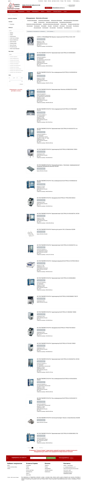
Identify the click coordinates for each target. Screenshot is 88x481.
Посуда (28, 11)
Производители (29, 471)
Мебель (42, 11)
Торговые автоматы (49, 470)
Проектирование (12, 11)
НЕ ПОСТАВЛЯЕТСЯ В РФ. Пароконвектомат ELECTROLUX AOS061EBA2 (56, 53)
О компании (40, 0)
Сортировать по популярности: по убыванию (36, 31)
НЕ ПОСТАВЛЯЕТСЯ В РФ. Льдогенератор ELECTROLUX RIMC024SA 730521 (57, 149)
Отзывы (61, 0)
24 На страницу (50, 31)
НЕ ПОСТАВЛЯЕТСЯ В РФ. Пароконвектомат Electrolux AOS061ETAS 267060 (57, 89)
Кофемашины (47, 471)
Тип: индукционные (40, 116)
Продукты (49, 11)
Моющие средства (57, 11)
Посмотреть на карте (67, 473)
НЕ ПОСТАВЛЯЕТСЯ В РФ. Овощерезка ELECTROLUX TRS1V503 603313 (56, 198)
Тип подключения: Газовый (42, 137)
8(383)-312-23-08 (36, 5)
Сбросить (21, 84)
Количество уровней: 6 (41, 57)
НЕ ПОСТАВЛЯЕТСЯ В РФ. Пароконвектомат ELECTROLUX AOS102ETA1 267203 (58, 213)
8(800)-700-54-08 (26, 5)
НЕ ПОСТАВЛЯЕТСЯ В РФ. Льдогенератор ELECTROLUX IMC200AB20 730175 (57, 296)
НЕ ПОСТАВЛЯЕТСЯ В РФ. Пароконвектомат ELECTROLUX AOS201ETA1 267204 (58, 359)
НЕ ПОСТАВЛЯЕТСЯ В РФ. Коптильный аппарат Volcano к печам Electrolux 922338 (58, 418)
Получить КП (48, 7)
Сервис (45, 0)
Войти (8, 465)
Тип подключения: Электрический (43, 59)
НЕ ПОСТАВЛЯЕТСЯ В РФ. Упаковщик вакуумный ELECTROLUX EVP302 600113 (58, 261)
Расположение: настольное (42, 268)
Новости (27, 473)
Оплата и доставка (29, 470)
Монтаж (49, 0)
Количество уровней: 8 (41, 404)
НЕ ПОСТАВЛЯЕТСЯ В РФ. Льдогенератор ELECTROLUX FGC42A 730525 (56, 343)
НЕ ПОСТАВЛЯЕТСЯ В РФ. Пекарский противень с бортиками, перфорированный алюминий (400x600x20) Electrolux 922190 (58, 166)
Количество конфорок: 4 (41, 115)
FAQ (65, 0)
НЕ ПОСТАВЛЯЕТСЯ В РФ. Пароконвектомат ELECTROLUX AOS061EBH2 (56, 278)
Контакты (69, 0)
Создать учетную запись (12, 467)
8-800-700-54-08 (66, 468)
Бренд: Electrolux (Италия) (42, 44)
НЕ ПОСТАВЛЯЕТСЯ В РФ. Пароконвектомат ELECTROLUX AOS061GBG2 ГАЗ (57, 433)
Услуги (65, 11)
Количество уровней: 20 (41, 249)
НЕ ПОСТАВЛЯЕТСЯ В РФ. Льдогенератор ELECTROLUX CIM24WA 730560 (56, 312)
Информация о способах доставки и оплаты (16, 90)
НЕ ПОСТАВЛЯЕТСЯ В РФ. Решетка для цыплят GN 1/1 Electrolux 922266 (56, 229)
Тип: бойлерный (40, 58)
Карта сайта (28, 475)
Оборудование (21, 11)
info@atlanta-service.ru (58, 7)
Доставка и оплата (55, 0)
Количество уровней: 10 (41, 134)
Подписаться (51, 458)
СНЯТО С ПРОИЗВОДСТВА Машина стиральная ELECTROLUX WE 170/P (56, 37)
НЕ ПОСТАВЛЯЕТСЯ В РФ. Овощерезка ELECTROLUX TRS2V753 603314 (56, 328)
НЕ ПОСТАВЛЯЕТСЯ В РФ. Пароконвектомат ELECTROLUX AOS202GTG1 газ (57, 245)
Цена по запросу (41, 39)
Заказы (8, 468)
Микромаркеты (35, 11)
